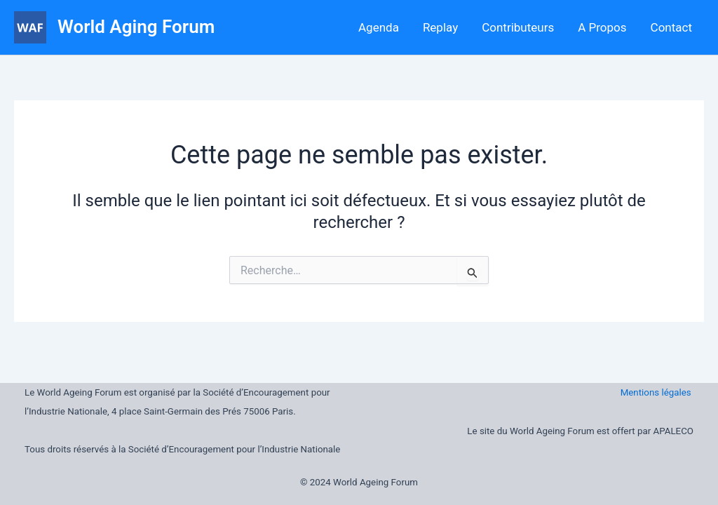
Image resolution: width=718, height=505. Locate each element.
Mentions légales (657, 392)
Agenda (378, 27)
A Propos (602, 27)
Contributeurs (518, 27)
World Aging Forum (136, 26)
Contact (671, 27)
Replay (440, 27)
